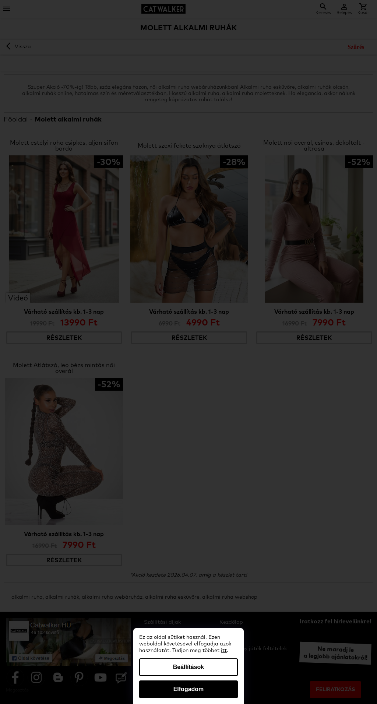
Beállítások (188, 667)
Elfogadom (188, 689)
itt (224, 650)
